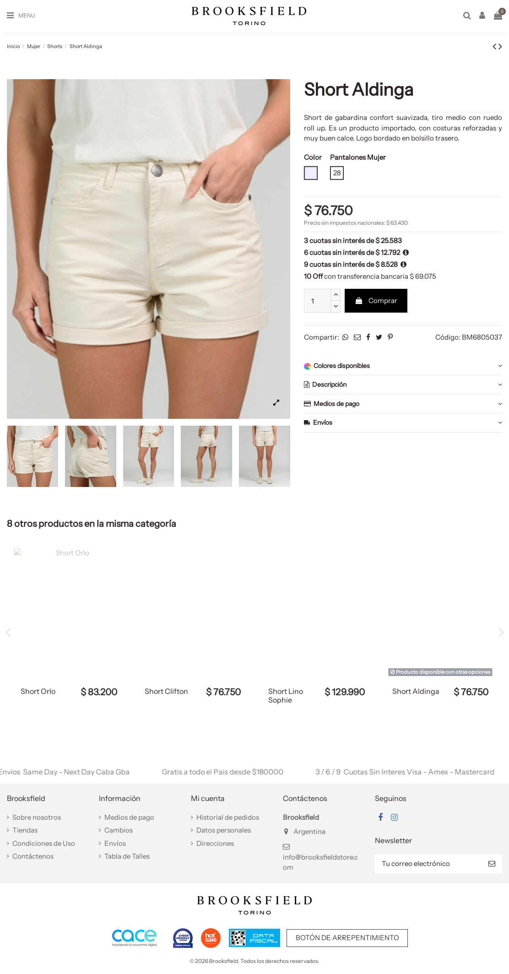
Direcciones (215, 843)
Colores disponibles (403, 366)
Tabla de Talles (127, 856)
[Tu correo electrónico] (428, 864)
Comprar (376, 300)
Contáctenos (33, 856)
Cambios (118, 830)
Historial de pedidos (227, 817)
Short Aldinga (168, 691)
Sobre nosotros (36, 817)
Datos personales (223, 830)
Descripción (403, 384)
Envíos (403, 422)
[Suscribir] (492, 864)
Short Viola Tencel (39, 695)
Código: (447, 337)
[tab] (403, 366)
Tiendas (25, 830)
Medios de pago (403, 404)
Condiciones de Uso (43, 843)
